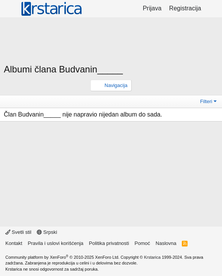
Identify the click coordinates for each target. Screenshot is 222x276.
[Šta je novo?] (212, 8)
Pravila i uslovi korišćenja (55, 243)
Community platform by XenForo (62, 257)
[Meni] (11, 8)
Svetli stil (18, 232)
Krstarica (152, 257)
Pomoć (142, 243)
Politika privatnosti (109, 243)
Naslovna (166, 243)
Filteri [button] (206, 101)
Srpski (47, 232)
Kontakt (13, 243)
